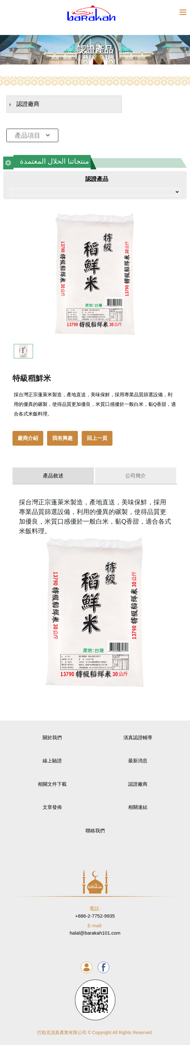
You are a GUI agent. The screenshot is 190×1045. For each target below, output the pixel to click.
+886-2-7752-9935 (95, 912)
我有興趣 (62, 438)
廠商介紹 (28, 438)
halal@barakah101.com (95, 929)
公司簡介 (135, 475)
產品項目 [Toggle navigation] (32, 135)
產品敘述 (53, 475)
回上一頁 (97, 438)
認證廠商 (24, 104)
